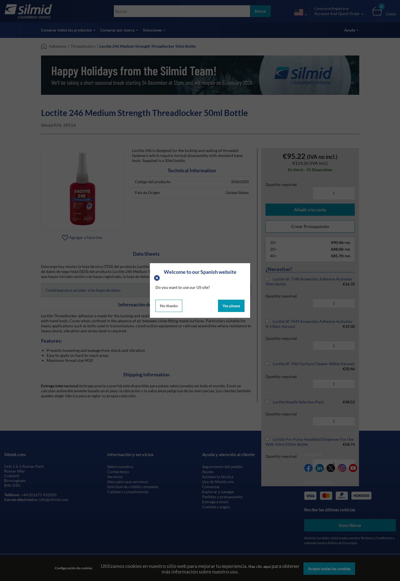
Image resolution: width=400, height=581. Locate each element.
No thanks (169, 305)
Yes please (231, 305)
